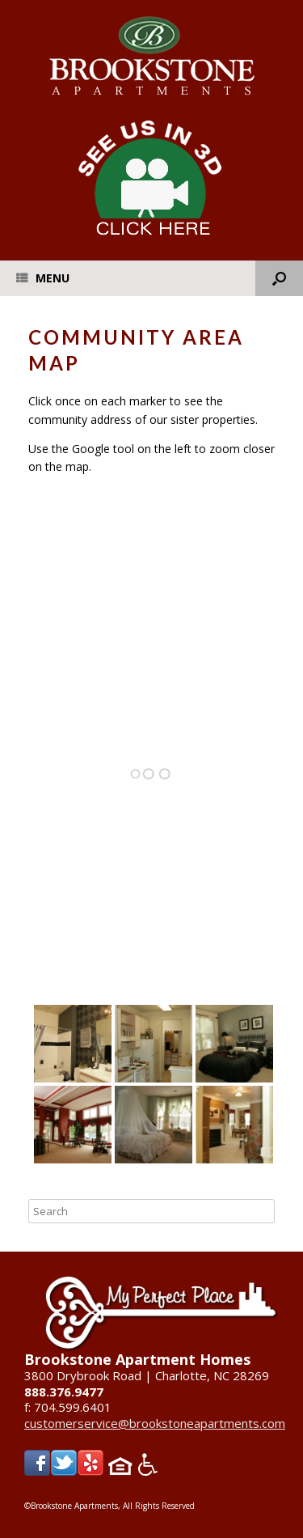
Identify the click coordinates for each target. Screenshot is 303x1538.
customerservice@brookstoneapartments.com (154, 1423)
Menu (42, 278)
